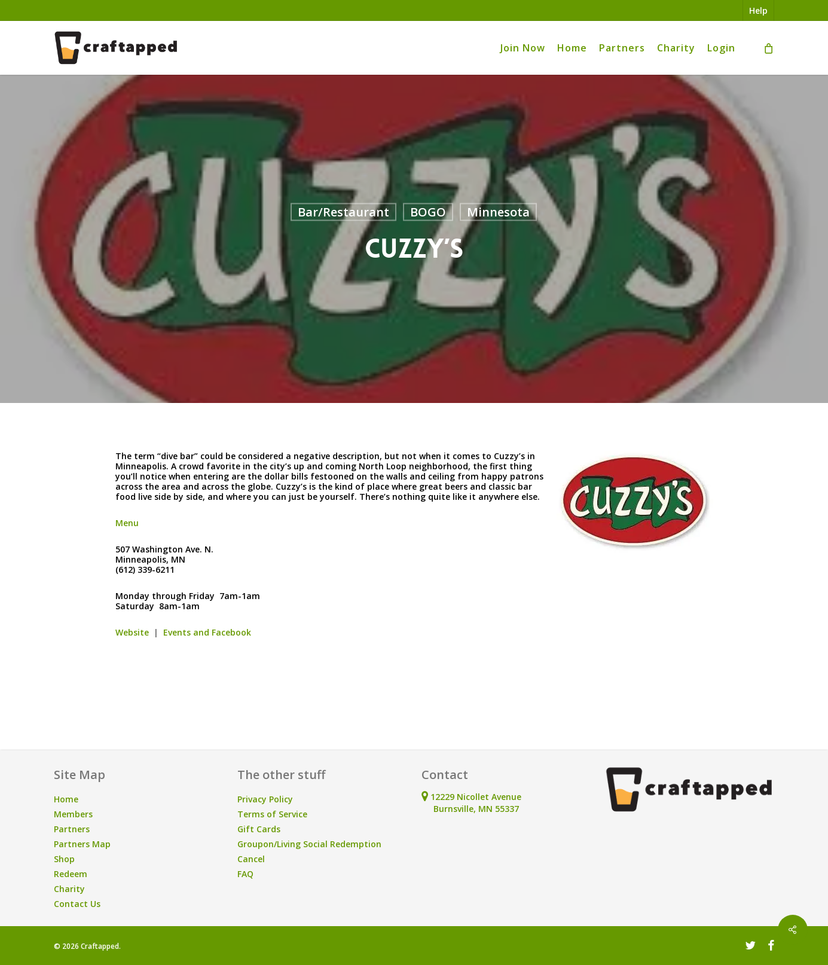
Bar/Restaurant (343, 212)
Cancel (251, 859)
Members (73, 814)
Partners (72, 829)
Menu (127, 523)
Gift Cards (258, 829)
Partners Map (82, 844)
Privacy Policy (265, 799)
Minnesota (498, 212)
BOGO (428, 212)
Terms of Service (272, 814)
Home (66, 799)
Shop (64, 859)
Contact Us (77, 904)
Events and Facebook (207, 632)
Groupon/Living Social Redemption (309, 844)
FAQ (245, 874)
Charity (69, 889)
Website (132, 632)
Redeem (70, 874)
